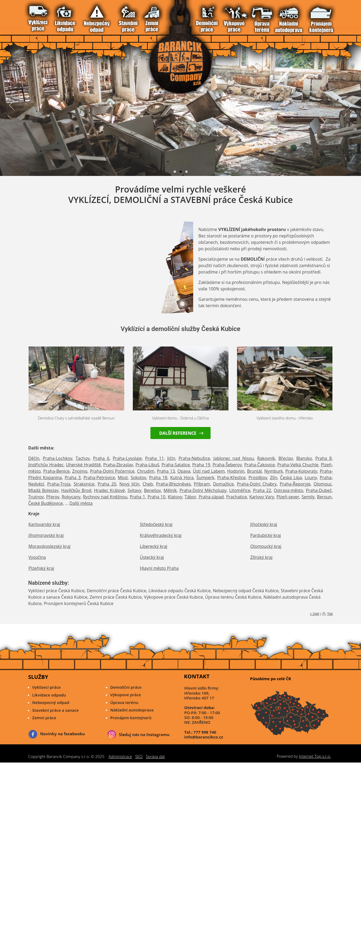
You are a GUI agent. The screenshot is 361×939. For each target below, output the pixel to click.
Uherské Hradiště (83, 465)
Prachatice (236, 497)
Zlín (273, 477)
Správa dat (155, 756)
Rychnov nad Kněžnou (105, 497)
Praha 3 (72, 477)
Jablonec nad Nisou (234, 458)
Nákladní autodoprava (132, 710)
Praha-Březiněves (173, 484)
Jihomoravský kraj (46, 535)
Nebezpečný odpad (46, 15)
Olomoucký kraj (265, 546)
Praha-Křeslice (231, 477)
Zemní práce (44, 717)
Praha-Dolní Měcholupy (203, 490)
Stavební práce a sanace (55, 710)
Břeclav (285, 458)
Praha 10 (156, 497)
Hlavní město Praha (159, 568)
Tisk (330, 614)
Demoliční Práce (61, 15)
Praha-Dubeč (319, 490)
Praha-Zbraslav (118, 465)
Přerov (52, 497)
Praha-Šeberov (227, 465)
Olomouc (322, 484)
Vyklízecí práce (35, 15)
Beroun (324, 497)
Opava (183, 471)
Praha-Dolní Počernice (112, 471)
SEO (139, 756)
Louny (311, 477)
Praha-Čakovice (259, 465)
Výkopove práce (125, 694)
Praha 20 (107, 484)
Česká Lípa (291, 477)
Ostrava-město (288, 490)
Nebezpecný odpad (50, 702)
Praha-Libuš (147, 465)
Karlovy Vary (261, 497)
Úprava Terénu (71, 15)
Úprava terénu (124, 702)
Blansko (304, 458)
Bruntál (254, 471)
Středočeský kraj (156, 524)
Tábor (190, 497)
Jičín (171, 458)
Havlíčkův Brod (76, 490)
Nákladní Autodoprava (76, 15)
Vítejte (30, 15)
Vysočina (37, 557)
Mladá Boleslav (43, 490)
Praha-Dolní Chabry (257, 484)
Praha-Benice (56, 471)
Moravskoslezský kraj (50, 546)
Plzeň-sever (288, 497)
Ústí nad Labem (209, 471)
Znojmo (79, 471)
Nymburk (273, 471)
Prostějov (258, 477)
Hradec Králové (109, 490)
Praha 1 (137, 497)
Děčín (34, 458)
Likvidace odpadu (49, 695)
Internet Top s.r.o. (315, 756)
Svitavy (134, 490)
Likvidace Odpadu (41, 15)
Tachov (83, 458)
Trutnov (36, 497)
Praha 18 (158, 477)
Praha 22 (262, 490)
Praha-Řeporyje (295, 484)
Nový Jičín (129, 484)
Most (123, 477)
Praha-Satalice (176, 465)
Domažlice (223, 484)
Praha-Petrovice (99, 477)
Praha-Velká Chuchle (298, 465)
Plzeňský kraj (41, 568)
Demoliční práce (126, 687)
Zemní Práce (56, 15)
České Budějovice (45, 503)
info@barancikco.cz (203, 737)
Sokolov (138, 477)
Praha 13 (166, 471)
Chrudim (145, 471)
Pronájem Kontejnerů (81, 15)
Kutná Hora (181, 477)
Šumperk (205, 477)
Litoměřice (239, 490)
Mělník (170, 490)
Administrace (120, 756)
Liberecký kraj (153, 546)
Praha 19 (201, 465)
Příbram (202, 484)
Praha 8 (323, 458)
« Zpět (314, 614)
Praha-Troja (59, 484)
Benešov (152, 490)
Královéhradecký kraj (160, 535)
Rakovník (266, 458)
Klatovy (175, 497)
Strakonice (83, 484)
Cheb (148, 484)
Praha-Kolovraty (301, 471)
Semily (308, 497)
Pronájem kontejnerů (131, 717)
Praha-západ (211, 497)
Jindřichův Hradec (46, 465)
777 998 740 (204, 732)
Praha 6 (101, 458)
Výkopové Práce (66, 15)
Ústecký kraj (152, 557)
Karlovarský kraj (44, 524)
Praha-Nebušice (194, 458)
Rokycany (71, 497)
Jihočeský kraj (263, 524)
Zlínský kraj (261, 557)
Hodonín (235, 471)
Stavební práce (51, 15)
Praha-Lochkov (57, 458)
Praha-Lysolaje (127, 458)
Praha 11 (154, 458)
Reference (86, 15)
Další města (80, 503)
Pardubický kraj (265, 535)
